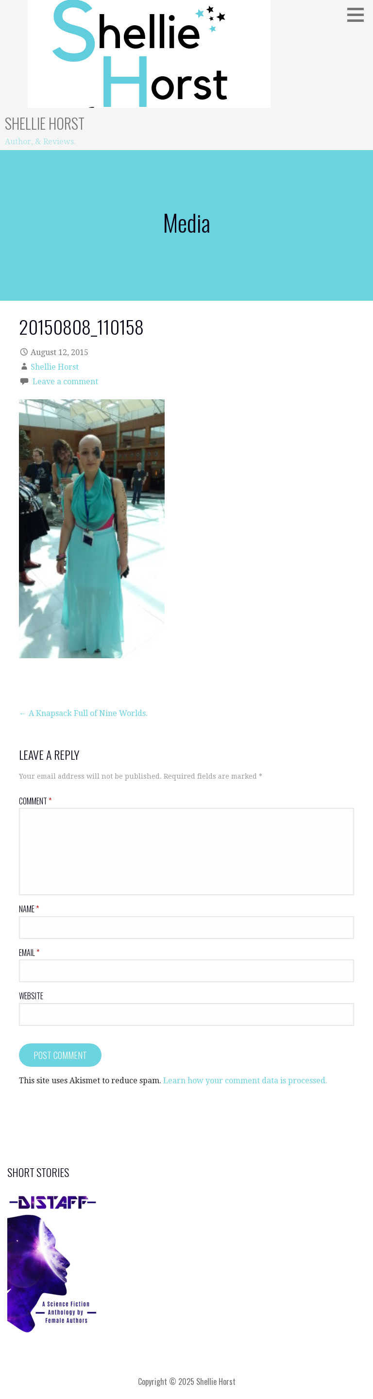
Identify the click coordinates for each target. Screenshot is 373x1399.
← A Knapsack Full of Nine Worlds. (83, 713)
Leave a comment (65, 381)
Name (29, 909)
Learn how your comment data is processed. (245, 1080)
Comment (35, 801)
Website (31, 996)
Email (29, 952)
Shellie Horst (45, 123)
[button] (359, 14)
